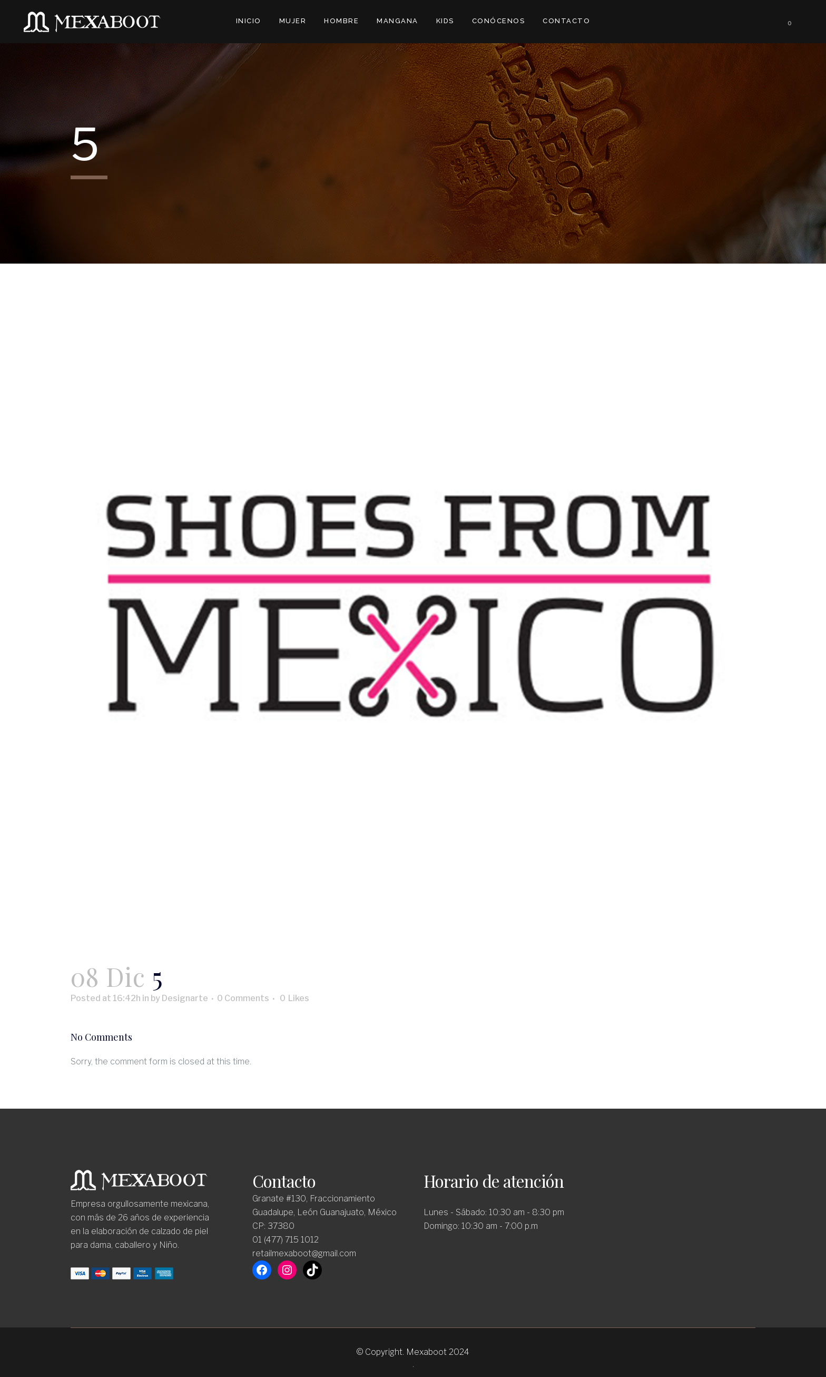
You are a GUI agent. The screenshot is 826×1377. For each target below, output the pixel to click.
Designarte (185, 998)
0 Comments (243, 998)
